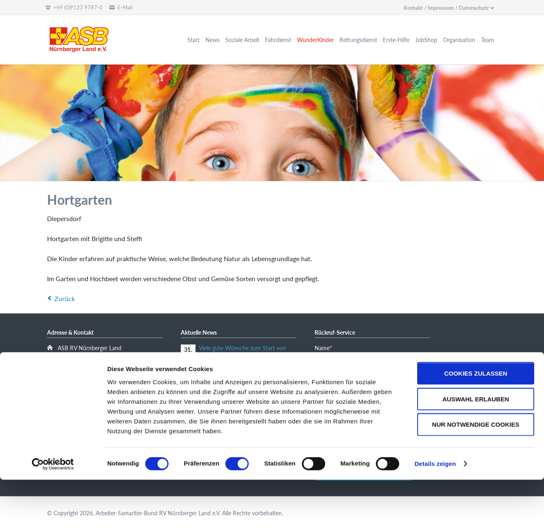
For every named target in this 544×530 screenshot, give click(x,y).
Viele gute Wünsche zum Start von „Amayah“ (242, 351)
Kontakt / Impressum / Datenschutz (446, 7)
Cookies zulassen (475, 423)
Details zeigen (435, 513)
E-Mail (327, 378)
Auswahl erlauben (475, 448)
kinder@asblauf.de (87, 398)
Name (327, 347)
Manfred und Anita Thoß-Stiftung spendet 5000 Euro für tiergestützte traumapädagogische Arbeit (244, 373)
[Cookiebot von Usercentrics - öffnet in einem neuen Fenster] (53, 514)
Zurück (64, 298)
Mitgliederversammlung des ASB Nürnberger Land (239, 395)
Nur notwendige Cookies (475, 474)
